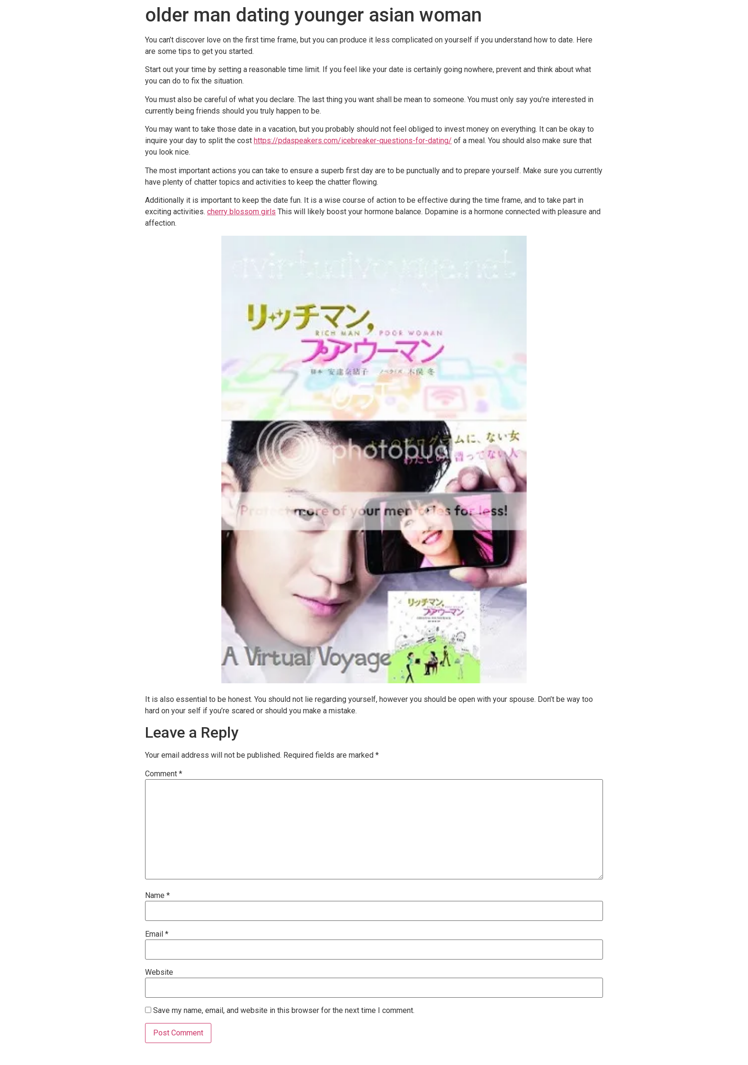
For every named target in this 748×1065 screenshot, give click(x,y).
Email (156, 934)
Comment (163, 774)
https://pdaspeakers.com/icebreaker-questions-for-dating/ (353, 140)
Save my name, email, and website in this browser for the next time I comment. (284, 1010)
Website (159, 972)
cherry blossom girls (241, 211)
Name (157, 895)
